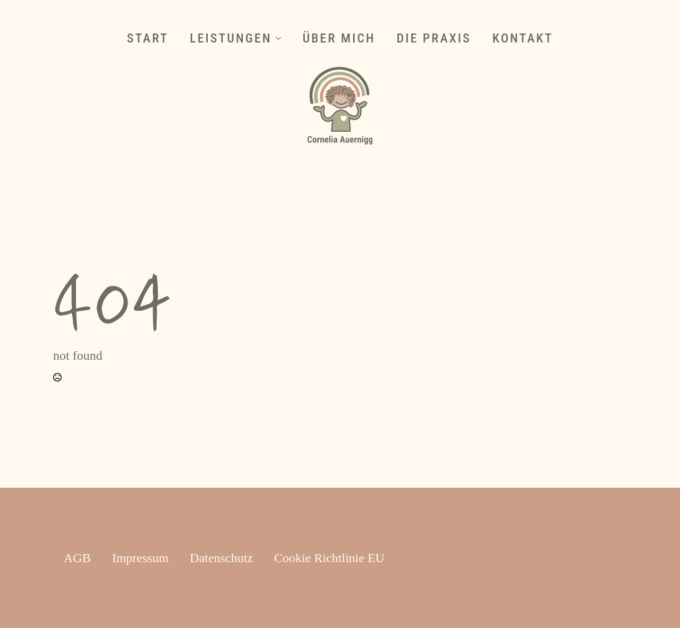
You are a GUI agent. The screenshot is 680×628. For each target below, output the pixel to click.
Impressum (140, 558)
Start (148, 38)
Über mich (338, 38)
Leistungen (230, 38)
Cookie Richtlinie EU (329, 558)
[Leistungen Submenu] (281, 38)
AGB (77, 558)
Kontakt (522, 38)
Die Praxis (434, 38)
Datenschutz (221, 558)
